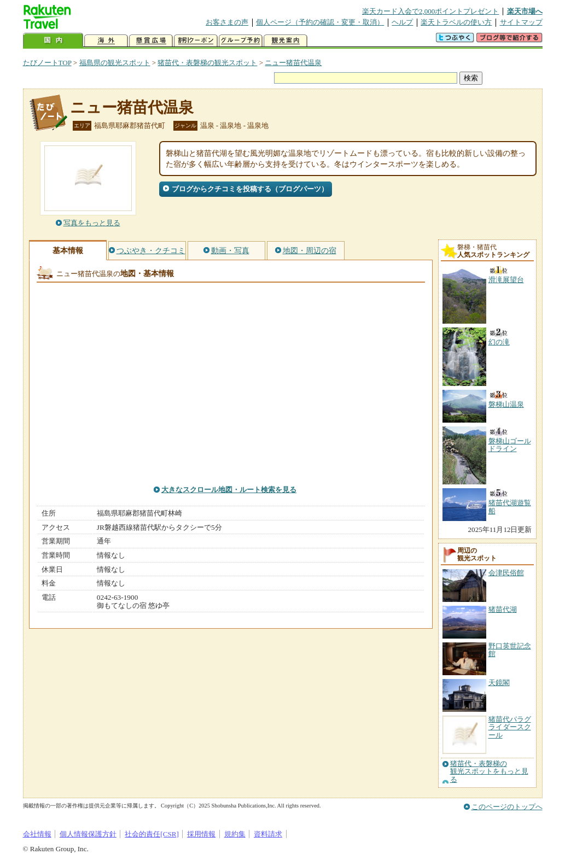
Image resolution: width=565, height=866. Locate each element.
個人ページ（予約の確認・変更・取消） (320, 22)
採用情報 (201, 834)
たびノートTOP (47, 62)
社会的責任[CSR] (152, 834)
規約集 (235, 834)
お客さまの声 (227, 22)
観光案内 (285, 41)
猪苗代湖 (502, 609)
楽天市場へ (525, 11)
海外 (106, 41)
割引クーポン (196, 41)
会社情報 (37, 834)
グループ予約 (241, 41)
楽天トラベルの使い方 (456, 22)
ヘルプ (402, 22)
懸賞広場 (151, 41)
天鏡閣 (499, 682)
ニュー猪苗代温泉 (293, 62)
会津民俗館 (506, 573)
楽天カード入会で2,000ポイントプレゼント (430, 11)
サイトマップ (521, 22)
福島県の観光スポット (114, 62)
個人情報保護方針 (88, 834)
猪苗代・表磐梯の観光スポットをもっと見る (489, 771)
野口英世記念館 (509, 650)
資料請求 (268, 834)
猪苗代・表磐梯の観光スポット (207, 62)
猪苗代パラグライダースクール (509, 727)
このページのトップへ (507, 807)
